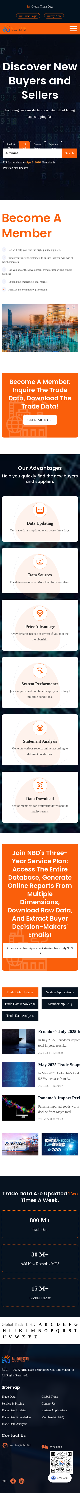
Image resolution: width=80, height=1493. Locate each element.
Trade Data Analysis (20, 1015)
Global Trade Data (42, 6)
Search (69, 153)
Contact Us (49, 1403)
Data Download (40, 798)
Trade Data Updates (20, 992)
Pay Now (54, 15)
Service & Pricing (13, 1403)
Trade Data (9, 1396)
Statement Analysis (40, 741)
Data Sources (40, 575)
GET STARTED (40, 420)
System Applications (60, 992)
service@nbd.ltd (20, 1445)
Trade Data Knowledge (20, 1004)
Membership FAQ (60, 1004)
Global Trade (50, 1396)
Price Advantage (40, 626)
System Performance (40, 684)
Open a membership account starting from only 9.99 (40, 950)
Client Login (28, 15)
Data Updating (40, 523)
